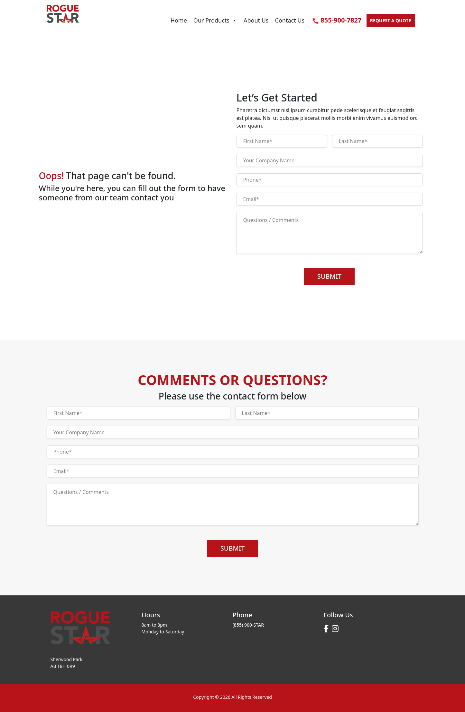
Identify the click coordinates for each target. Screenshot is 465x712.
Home (179, 20)
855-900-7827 (336, 20)
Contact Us (290, 20)
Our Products (215, 20)
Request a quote (390, 20)
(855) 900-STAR (248, 625)
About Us (256, 20)
